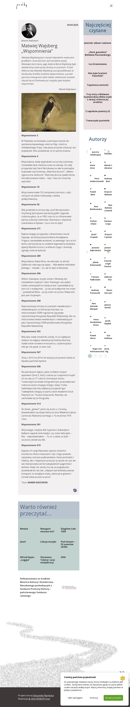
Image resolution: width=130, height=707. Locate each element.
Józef (23, 541)
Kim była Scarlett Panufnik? (97, 74)
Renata (24, 528)
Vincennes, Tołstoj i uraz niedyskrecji (47, 560)
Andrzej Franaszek (95, 291)
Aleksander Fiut (110, 278)
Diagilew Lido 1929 (68, 530)
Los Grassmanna (98, 64)
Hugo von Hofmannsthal (97, 350)
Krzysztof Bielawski (109, 193)
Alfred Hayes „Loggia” (27, 558)
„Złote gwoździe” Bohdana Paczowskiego (98, 53)
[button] (109, 152)
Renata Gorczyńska (110, 291)
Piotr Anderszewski (97, 180)
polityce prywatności (73, 690)
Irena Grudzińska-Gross (96, 322)
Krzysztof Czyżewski (109, 235)
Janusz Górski (107, 306)
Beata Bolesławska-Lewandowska (111, 208)
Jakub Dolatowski (95, 263)
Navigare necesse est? (47, 530)
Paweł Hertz (93, 336)
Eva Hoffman (108, 336)
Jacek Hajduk (107, 322)
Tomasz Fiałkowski (95, 278)
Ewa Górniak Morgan (94, 306)
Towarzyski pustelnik (98, 120)
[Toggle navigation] (111, 6)
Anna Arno (92, 166)
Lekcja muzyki (48, 541)
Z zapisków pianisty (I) (97, 111)
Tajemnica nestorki (97, 85)
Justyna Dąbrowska (95, 249)
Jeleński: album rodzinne (97, 43)
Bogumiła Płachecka (43, 695)
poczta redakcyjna (95, 153)
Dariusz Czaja (108, 222)
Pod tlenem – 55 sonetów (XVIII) (68, 544)
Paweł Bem (93, 193)
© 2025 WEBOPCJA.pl (39, 698)
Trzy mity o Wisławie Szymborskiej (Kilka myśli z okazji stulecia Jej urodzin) (98, 98)
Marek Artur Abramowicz (110, 166)
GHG (63, 557)
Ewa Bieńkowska (96, 207)
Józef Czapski (94, 235)
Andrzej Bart (108, 180)
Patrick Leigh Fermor (107, 264)
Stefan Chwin (93, 222)
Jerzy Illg (106, 350)
